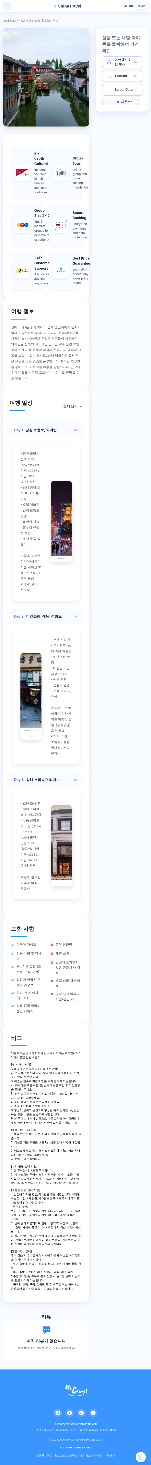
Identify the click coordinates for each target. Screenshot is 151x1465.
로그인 (142, 5)
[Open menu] (7, 6)
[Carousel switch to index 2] (35, 730)
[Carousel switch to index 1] (61, 558)
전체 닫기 (73, 406)
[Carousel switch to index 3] (31, 736)
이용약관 (109, 1455)
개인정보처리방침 (91, 1455)
